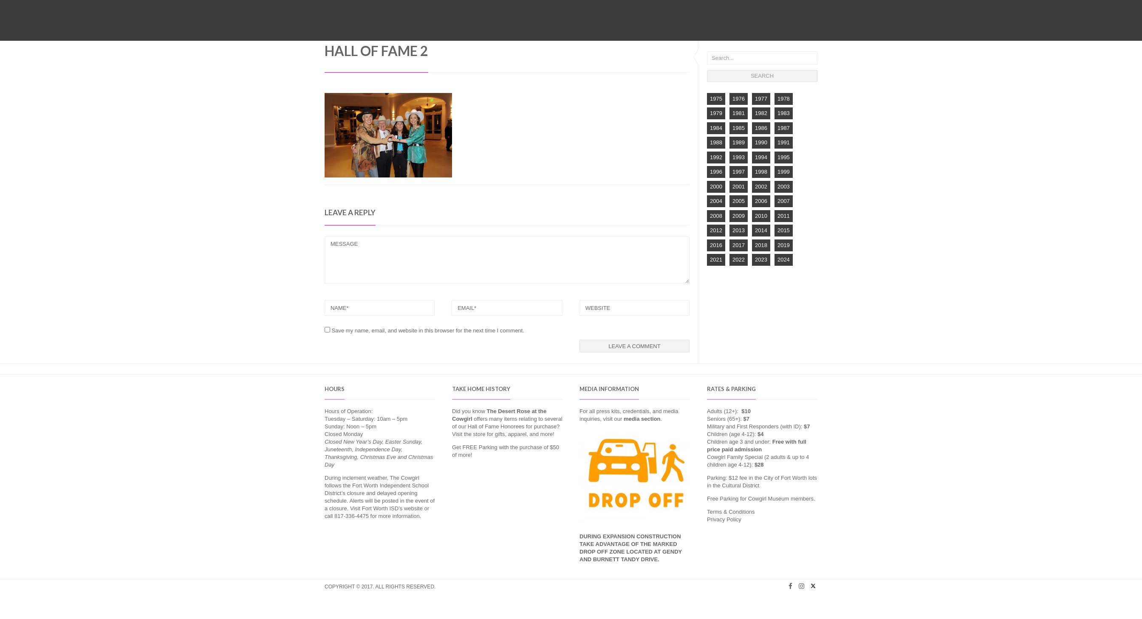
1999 (783, 172)
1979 (716, 113)
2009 (738, 216)
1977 (761, 99)
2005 (738, 201)
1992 (716, 157)
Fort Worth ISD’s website (392, 508)
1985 (738, 128)
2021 (716, 259)
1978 (783, 99)
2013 (738, 230)
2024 (783, 259)
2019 (783, 245)
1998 (761, 172)
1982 (761, 113)
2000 (716, 186)
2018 (761, 245)
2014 (761, 230)
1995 (783, 157)
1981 (738, 113)
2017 (738, 245)
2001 (738, 186)
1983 (783, 113)
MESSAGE (507, 260)
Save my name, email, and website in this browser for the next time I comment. (428, 330)
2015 (783, 230)
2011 (783, 216)
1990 (761, 142)
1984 (716, 128)
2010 (761, 216)
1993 (738, 157)
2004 (716, 201)
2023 (761, 259)
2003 (783, 186)
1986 (761, 128)
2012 (716, 230)
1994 (761, 157)
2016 (716, 245)
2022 (738, 259)
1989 (738, 142)
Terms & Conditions (731, 512)
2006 (761, 201)
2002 (761, 186)
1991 (783, 142)
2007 (783, 201)
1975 (716, 99)
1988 (716, 142)
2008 (716, 216)
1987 (783, 128)
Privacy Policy (724, 519)
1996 (716, 172)
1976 (738, 99)
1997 (738, 172)
